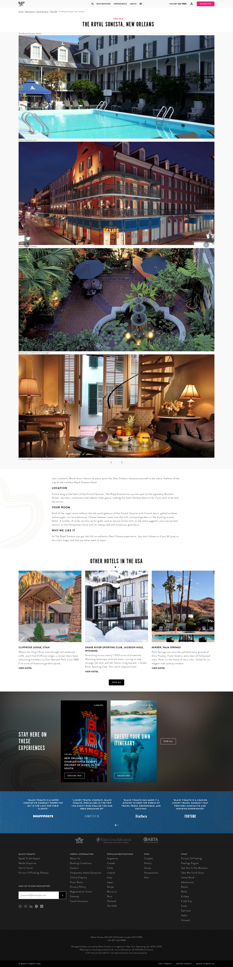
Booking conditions (81, 863)
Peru (109, 896)
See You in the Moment (194, 868)
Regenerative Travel (81, 891)
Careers (74, 868)
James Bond (187, 877)
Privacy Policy (78, 887)
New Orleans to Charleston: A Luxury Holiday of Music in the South (82, 763)
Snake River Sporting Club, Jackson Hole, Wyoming (114, 649)
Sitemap (74, 896)
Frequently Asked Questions (85, 873)
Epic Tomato (165, 963)
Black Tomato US (205, 963)
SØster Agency (184, 963)
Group (147, 868)
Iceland (111, 873)
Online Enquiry (78, 877)
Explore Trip (74, 775)
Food (183, 906)
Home (21, 11)
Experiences (120, 4)
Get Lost (186, 911)
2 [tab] (118, 825)
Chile (110, 868)
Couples (148, 858)
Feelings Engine (190, 863)
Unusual (185, 920)
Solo (146, 877)
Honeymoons (151, 873)
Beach (184, 887)
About (133, 4)
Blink (184, 891)
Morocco (112, 891)
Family (148, 863)
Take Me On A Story (192, 873)
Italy (109, 877)
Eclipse (185, 896)
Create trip (123, 775)
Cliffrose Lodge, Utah (34, 647)
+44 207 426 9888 (177, 3)
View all (116, 682)
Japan (110, 882)
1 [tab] (115, 825)
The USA (53, 11)
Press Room (76, 882)
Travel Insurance (79, 901)
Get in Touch (26, 868)
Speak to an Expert (29, 858)
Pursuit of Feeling (191, 858)
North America (42, 11)
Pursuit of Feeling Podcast (34, 873)
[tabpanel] (48, 622)
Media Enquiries (28, 863)
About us (75, 858)
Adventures (187, 882)
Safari (184, 915)
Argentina (112, 858)
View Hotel (25, 668)
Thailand (111, 901)
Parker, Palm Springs (166, 647)
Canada (111, 863)
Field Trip (186, 901)
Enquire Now (205, 4)
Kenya (110, 887)
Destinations (103, 4)
